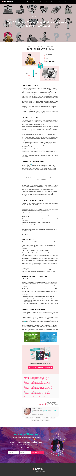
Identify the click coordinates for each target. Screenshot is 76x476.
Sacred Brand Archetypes (38, 320)
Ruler (25, 321)
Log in (72, 1)
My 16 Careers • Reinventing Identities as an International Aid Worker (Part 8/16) (38, 386)
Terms (33, 455)
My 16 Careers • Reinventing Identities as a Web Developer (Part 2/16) (36, 378)
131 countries (45, 410)
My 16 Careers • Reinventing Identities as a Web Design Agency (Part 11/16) (37, 389)
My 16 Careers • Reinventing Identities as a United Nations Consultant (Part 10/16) (38, 388)
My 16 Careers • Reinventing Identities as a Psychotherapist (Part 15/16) (36, 394)
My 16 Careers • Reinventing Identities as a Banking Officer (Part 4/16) (36, 381)
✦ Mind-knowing (45, 417)
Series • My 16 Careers (45, 420)
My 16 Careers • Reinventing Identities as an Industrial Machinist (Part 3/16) (37, 379)
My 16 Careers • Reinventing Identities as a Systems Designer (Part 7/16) (36, 384)
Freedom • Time (37, 417)
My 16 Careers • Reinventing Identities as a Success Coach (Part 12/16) (36, 391)
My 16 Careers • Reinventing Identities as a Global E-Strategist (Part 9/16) (36, 387)
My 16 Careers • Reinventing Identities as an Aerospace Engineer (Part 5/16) (37, 382)
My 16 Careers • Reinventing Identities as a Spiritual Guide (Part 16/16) (36, 396)
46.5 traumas (40, 411)
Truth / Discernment (35, 420)
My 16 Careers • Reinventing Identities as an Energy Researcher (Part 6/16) (37, 383)
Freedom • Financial (29, 417)
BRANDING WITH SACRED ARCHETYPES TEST (40, 367)
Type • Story (53, 417)
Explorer (45, 320)
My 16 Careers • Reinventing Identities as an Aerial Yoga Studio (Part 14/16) (37, 393)
